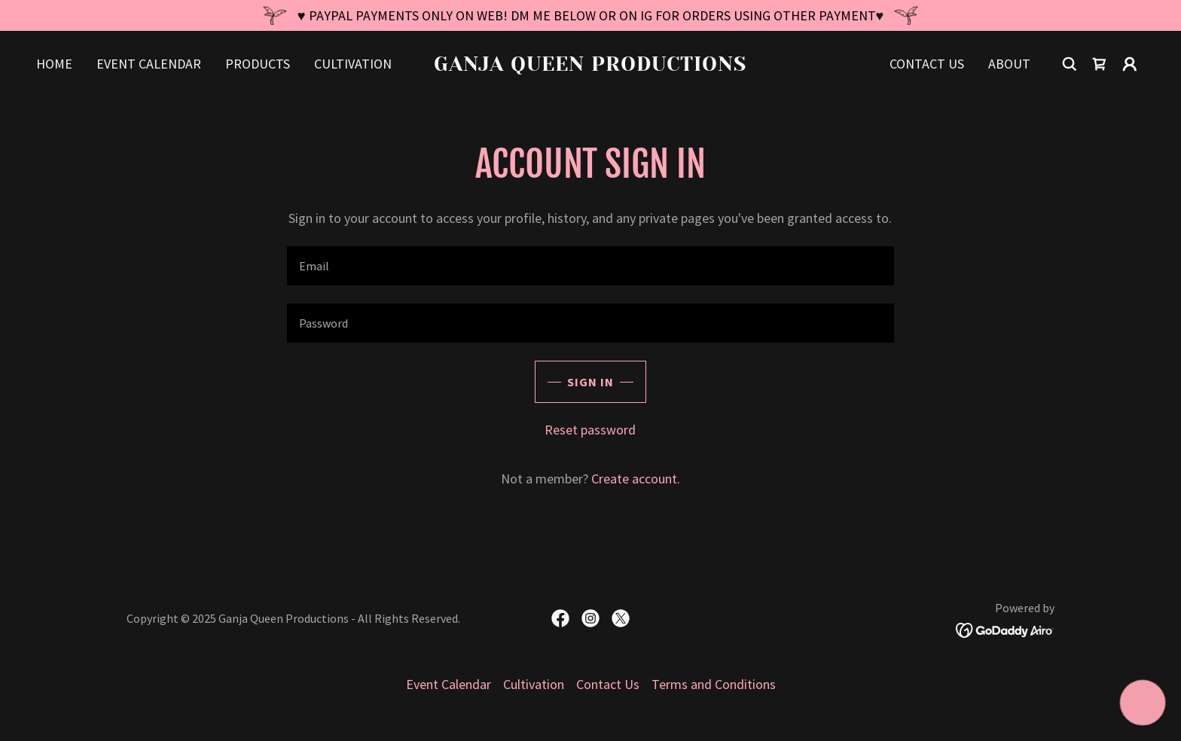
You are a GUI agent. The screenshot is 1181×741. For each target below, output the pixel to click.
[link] (591, 66)
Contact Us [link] (927, 63)
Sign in (590, 381)
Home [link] (54, 63)
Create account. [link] (635, 478)
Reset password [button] (590, 429)
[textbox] (590, 265)
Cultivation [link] (353, 63)
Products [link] (257, 63)
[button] (1130, 64)
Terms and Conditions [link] (714, 684)
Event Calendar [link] (148, 63)
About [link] (1009, 63)
